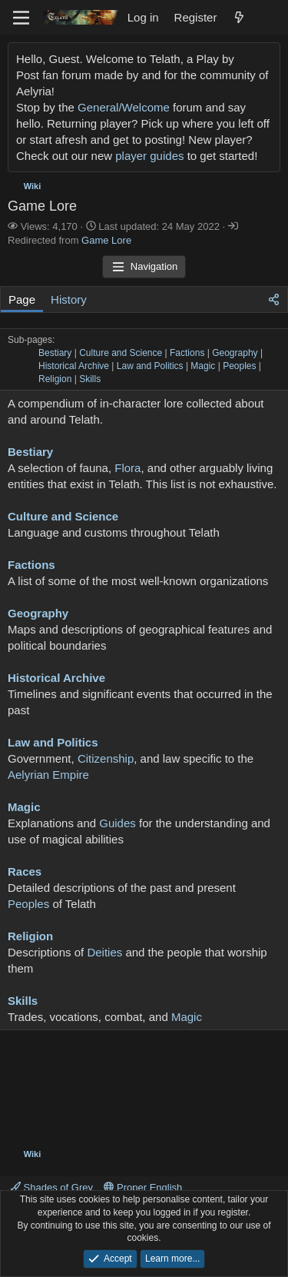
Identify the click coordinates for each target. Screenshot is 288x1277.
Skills (90, 379)
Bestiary (54, 353)
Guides (117, 823)
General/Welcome (124, 107)
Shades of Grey (52, 1187)
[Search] (270, 17)
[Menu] (21, 17)
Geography (234, 353)
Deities (104, 952)
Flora (127, 467)
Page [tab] (21, 299)
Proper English (143, 1187)
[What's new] (239, 17)
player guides (149, 155)
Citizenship (106, 758)
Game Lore (106, 240)
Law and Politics (150, 366)
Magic (202, 366)
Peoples (239, 366)
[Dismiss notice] (265, 59)
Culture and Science (120, 353)
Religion (54, 379)
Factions (187, 353)
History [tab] (69, 299)
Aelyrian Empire (48, 774)
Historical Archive (73, 366)
